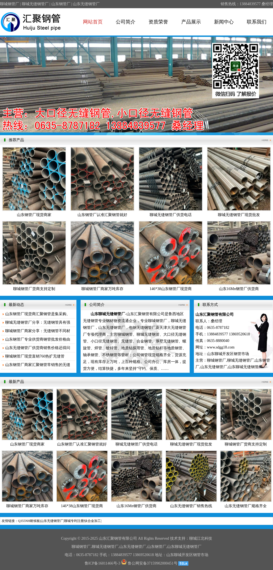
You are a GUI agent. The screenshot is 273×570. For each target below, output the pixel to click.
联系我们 (256, 22)
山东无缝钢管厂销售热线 (191, 506)
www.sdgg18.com (221, 347)
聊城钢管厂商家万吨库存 (102, 289)
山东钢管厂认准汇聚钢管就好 (102, 215)
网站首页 (93, 22)
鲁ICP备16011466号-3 (102, 563)
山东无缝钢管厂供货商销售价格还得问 (37, 348)
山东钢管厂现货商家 (34, 215)
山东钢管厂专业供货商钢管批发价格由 (37, 339)
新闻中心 (224, 22)
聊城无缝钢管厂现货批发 (239, 215)
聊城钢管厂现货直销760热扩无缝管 (34, 356)
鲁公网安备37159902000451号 (149, 563)
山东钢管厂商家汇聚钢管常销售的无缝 (37, 365)
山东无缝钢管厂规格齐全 (246, 506)
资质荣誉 (158, 22)
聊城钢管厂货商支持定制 (34, 289)
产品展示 (191, 22)
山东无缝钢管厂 (51, 521)
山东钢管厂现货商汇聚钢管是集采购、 (37, 314)
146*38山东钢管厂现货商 (171, 289)
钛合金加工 (92, 521)
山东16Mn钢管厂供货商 (239, 289)
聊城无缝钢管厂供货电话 (171, 215)
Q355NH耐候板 (29, 521)
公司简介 (125, 22)
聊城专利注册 (74, 521)
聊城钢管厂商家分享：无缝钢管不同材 (37, 331)
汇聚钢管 (114, 538)
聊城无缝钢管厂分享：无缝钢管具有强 (37, 322)
